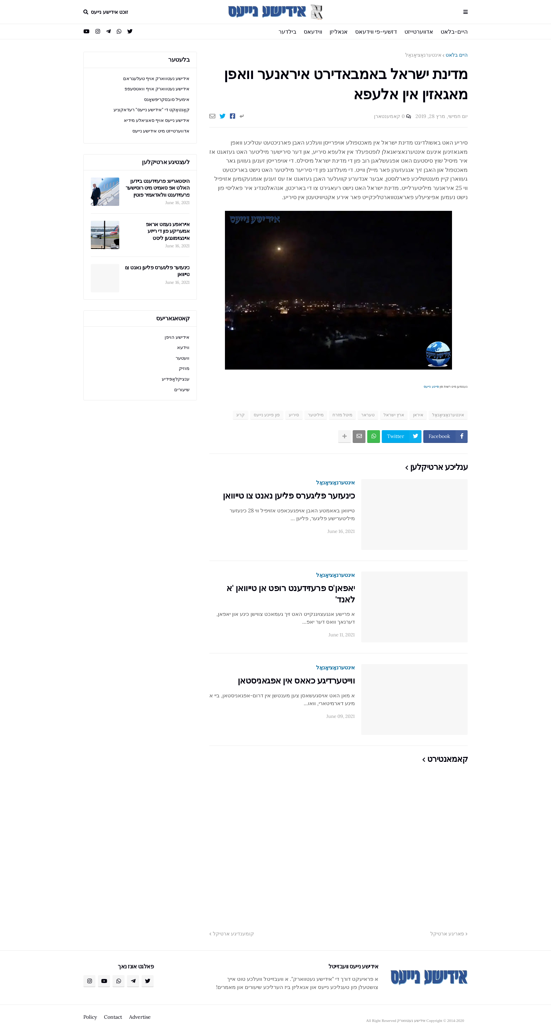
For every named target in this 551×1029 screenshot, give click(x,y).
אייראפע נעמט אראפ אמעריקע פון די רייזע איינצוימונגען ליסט (168, 231)
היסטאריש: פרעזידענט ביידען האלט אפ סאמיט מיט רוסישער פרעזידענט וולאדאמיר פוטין (158, 188)
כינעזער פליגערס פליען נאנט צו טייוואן (289, 495)
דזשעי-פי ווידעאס (376, 31)
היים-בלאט (454, 31)
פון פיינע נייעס (267, 414)
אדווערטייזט (418, 31)
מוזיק (184, 368)
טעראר (368, 414)
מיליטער (316, 414)
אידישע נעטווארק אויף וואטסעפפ (157, 89)
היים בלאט (457, 55)
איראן (418, 414)
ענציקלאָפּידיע (175, 379)
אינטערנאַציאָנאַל (423, 55)
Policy (90, 1017)
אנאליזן (339, 31)
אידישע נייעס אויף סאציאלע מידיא (156, 120)
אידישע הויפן (177, 337)
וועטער (182, 358)
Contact (113, 1017)
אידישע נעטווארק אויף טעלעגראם (156, 78)
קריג (240, 414)
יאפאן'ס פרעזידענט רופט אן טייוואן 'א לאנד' (290, 594)
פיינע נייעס (431, 386)
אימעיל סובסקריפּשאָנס (166, 99)
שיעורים (181, 390)
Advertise (140, 1017)
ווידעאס (313, 31)
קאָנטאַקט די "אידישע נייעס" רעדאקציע (151, 110)
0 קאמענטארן (389, 116)
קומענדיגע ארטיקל (233, 933)
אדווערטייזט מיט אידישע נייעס (160, 131)
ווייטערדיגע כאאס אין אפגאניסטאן (296, 680)
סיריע (294, 414)
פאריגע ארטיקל (447, 933)
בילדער (287, 31)
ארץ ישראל (394, 414)
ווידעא (183, 347)
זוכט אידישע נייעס (109, 12)
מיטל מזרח (342, 414)
